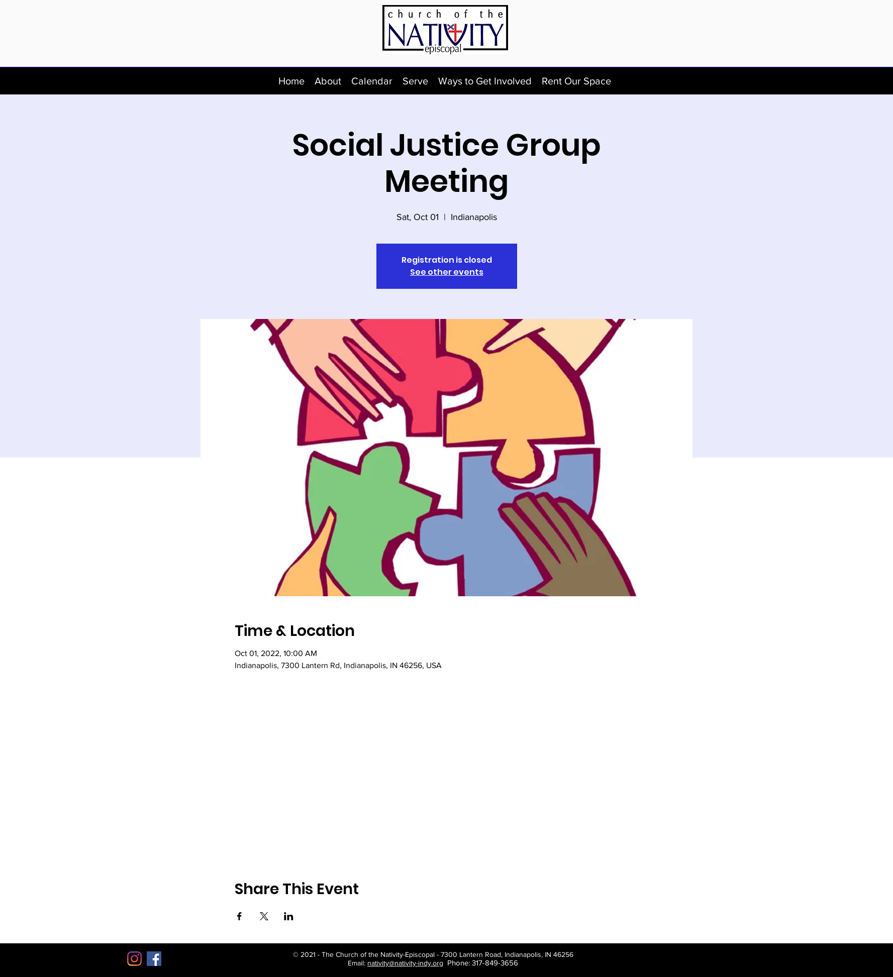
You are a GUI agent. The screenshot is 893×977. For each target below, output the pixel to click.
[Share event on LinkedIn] (288, 916)
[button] (328, 80)
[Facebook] (154, 958)
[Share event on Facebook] (239, 916)
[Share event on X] (264, 916)
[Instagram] (134, 958)
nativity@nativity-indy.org (405, 963)
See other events (446, 272)
